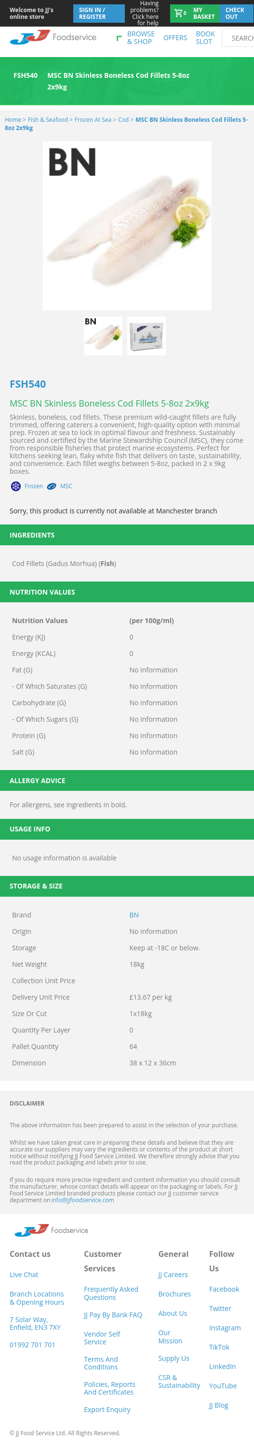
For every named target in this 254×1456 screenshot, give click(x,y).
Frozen (34, 486)
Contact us (30, 1254)
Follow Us (221, 1261)
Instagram (225, 1327)
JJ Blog (218, 1405)
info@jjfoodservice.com (82, 1200)
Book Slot (205, 37)
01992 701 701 (32, 1344)
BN (134, 914)
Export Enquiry (107, 1409)
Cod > (126, 120)
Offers (175, 37)
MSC (66, 486)
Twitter (220, 1308)
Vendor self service (102, 1337)
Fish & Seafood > (50, 120)
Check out (235, 13)
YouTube (223, 1385)
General (173, 1254)
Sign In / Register (92, 13)
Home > (15, 120)
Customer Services (102, 1261)
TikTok (219, 1347)
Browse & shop (141, 37)
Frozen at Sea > (95, 120)
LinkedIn (222, 1366)
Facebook (224, 1289)
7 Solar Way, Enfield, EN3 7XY (35, 1323)
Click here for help (142, 13)
